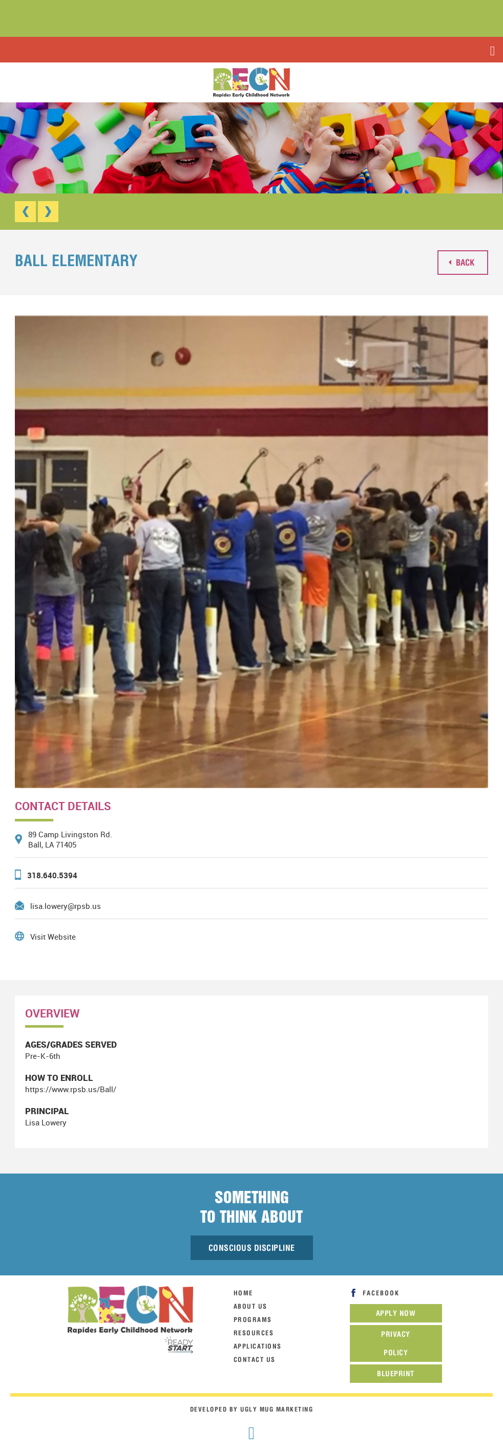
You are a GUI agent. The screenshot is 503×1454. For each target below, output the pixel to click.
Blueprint (395, 1373)
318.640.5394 (52, 875)
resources (254, 1333)
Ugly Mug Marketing (276, 1409)
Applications (258, 1346)
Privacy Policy (395, 1343)
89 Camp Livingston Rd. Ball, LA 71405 (70, 839)
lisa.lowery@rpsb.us (65, 905)
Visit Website (53, 936)
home (243, 1293)
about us (250, 1306)
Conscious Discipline (251, 1248)
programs (253, 1319)
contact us (255, 1359)
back (461, 261)
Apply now (396, 1313)
